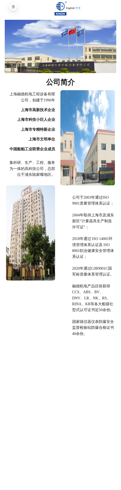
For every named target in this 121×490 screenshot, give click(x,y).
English (70, 8)
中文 (78, 8)
